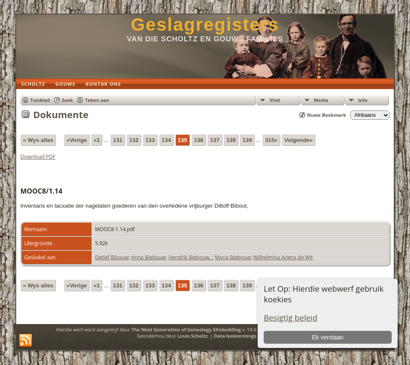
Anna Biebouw (148, 257)
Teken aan (97, 100)
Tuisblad (40, 100)
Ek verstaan (327, 337)
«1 (96, 140)
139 (247, 140)
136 (199, 140)
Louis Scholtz (192, 336)
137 (214, 140)
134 (166, 140)
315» (271, 140)
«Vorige (77, 140)
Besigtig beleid (290, 317)
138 (231, 140)
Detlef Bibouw (112, 257)
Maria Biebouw (233, 257)
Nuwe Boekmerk (326, 115)
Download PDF (37, 156)
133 (150, 140)
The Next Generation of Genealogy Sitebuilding (186, 329)
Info (362, 100)
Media (321, 100)
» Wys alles (38, 140)
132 (134, 140)
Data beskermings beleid (243, 336)
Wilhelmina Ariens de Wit (283, 257)
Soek (67, 100)
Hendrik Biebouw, (190, 257)
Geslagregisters (205, 24)
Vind (274, 100)
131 (117, 140)
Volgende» (298, 140)
